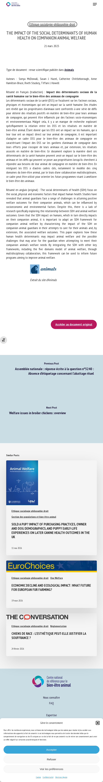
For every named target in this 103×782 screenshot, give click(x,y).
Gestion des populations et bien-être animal (34, 516)
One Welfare (56, 578)
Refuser (51, 759)
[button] (97, 723)
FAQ (51, 703)
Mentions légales (61, 777)
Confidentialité (48, 777)
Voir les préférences (51, 769)
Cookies (38, 777)
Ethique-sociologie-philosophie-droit (52, 24)
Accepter (51, 749)
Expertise (51, 715)
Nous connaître (51, 697)
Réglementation (58, 626)
